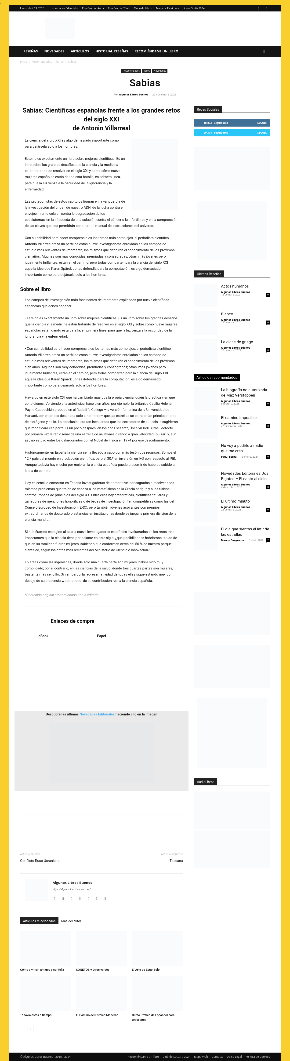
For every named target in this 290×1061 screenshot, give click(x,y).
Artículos (80, 51)
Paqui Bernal (229, 456)
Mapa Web (201, 1057)
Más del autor (71, 921)
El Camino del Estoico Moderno (97, 1015)
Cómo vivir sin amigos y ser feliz (42, 969)
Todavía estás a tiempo (36, 1015)
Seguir (262, 122)
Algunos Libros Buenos (133, 94)
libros (60, 62)
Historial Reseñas (112, 51)
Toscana (176, 861)
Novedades (54, 51)
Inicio (23, 62)
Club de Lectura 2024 (176, 1057)
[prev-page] (23, 1029)
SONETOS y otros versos (92, 969)
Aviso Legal (234, 1057)
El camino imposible (239, 417)
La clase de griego (237, 341)
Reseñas (30, 51)
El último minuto (235, 501)
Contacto (217, 1057)
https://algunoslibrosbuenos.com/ (72, 889)
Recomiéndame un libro (156, 51)
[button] (264, 51)
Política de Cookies (258, 1057)
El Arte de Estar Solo (146, 969)
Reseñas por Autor (93, 8)
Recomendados (42, 62)
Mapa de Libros (143, 8)
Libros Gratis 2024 (193, 8)
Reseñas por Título (119, 8)
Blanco (227, 314)
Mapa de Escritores (167, 8)
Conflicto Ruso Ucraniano (40, 861)
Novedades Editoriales (65, 8)
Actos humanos (235, 286)
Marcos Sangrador (232, 540)
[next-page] (30, 1029)
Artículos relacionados (39, 921)
